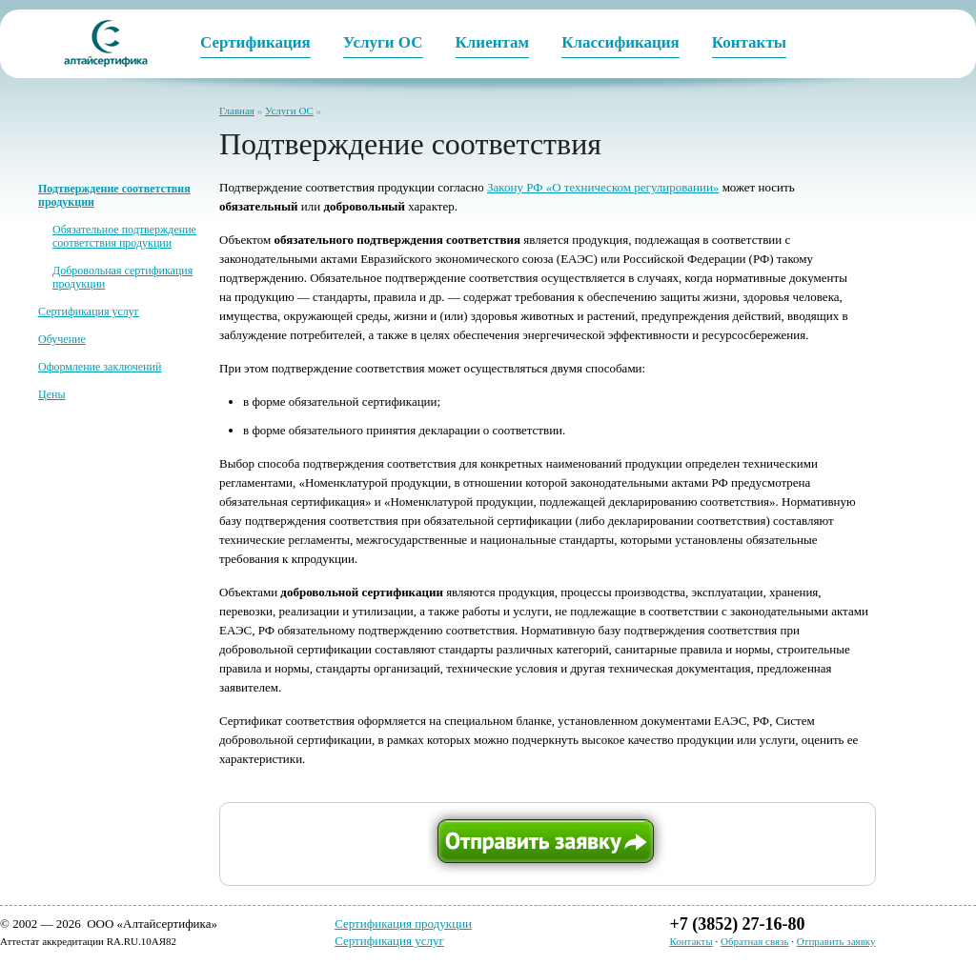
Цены (51, 394)
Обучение (62, 339)
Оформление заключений (99, 366)
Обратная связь (754, 941)
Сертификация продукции (403, 923)
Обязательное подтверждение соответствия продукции (124, 236)
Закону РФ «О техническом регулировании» (603, 187)
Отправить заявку (836, 941)
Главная (236, 110)
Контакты (690, 941)
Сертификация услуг (88, 311)
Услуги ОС (289, 110)
